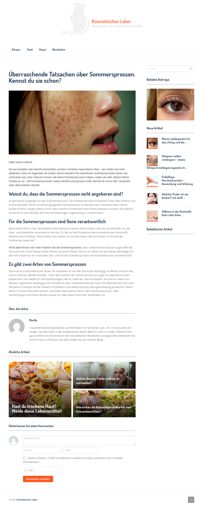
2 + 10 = (29, 470)
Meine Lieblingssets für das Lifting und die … (176, 140)
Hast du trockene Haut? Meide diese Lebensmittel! (37, 408)
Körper (16, 49)
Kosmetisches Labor (26, 499)
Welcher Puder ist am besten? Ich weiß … (175, 196)
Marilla (33, 320)
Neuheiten (60, 49)
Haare (43, 49)
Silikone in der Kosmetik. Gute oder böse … (177, 213)
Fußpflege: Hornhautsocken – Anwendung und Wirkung (177, 180)
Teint (30, 49)
